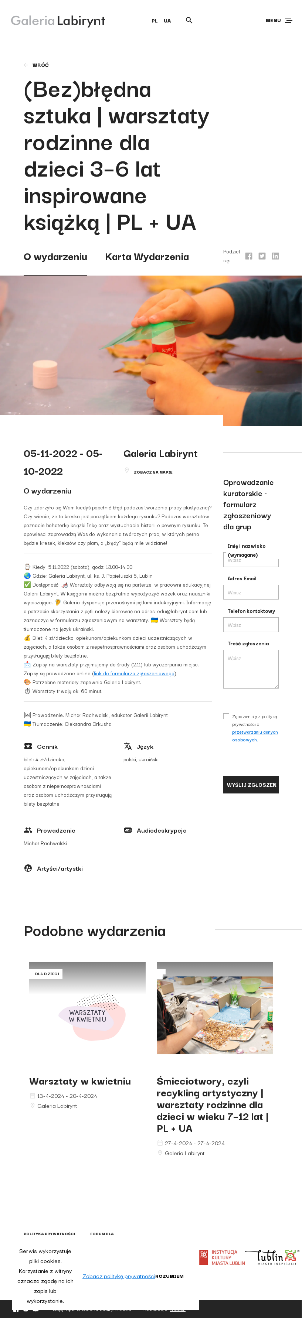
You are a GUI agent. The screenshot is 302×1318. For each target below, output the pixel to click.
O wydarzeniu (55, 255)
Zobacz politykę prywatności (118, 1275)
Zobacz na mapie (153, 472)
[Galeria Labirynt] (52, 20)
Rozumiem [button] (169, 1275)
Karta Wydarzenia (147, 255)
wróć (36, 65)
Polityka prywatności (49, 1233)
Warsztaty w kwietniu (80, 1080)
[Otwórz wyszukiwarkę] (189, 20)
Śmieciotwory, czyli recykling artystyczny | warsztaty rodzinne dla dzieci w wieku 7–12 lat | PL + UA (213, 1103)
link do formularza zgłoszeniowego (134, 673)
